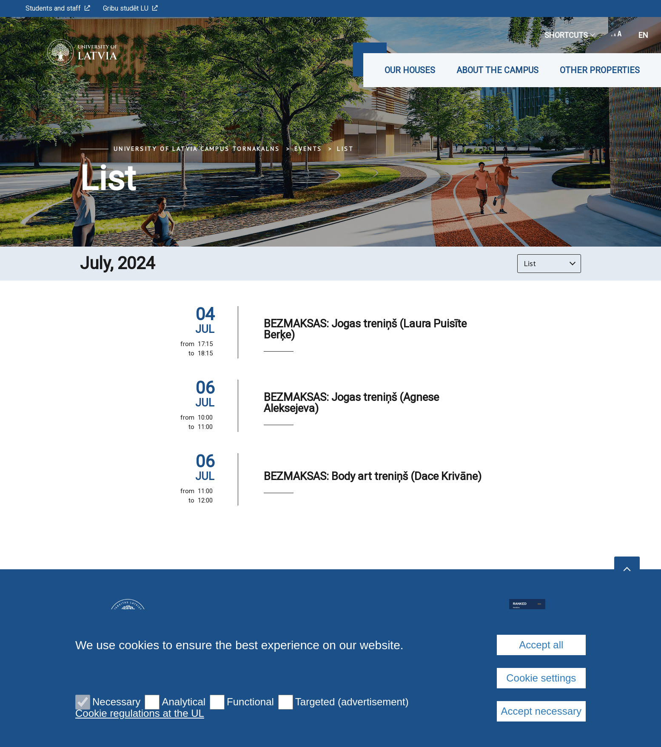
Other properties (600, 70)
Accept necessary (541, 711)
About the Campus (497, 70)
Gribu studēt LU (130, 8)
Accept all (541, 644)
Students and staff (58, 8)
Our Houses (410, 70)
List (345, 149)
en (643, 35)
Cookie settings (541, 678)
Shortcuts (569, 35)
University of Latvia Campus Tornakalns (196, 149)
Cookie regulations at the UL (139, 713)
